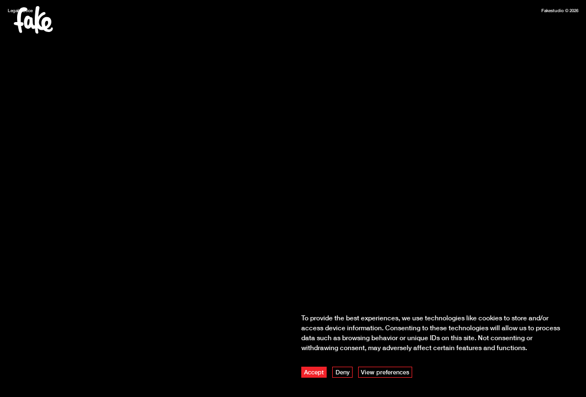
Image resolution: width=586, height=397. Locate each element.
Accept (314, 371)
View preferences (385, 371)
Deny (342, 371)
